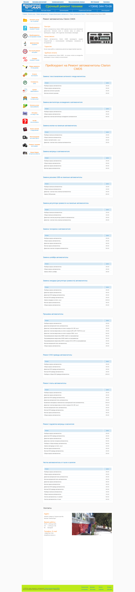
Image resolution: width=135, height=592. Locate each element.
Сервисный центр (58, 2)
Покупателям (84, 587)
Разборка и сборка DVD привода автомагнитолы (56, 374)
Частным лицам (46, 10)
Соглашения (84, 589)
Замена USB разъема (49, 194)
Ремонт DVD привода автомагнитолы (57, 355)
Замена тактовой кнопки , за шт (52, 140)
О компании (29, 10)
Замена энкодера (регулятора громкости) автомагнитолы (65, 281)
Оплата (101, 587)
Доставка (109, 589)
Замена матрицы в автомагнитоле (56, 151)
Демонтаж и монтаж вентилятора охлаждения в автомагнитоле (60, 116)
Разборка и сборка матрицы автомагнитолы (55, 443)
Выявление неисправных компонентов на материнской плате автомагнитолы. (64, 402)
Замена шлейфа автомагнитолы (55, 257)
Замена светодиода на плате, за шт (53, 446)
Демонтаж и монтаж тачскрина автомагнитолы (56, 248)
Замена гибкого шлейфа (50, 271)
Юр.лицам (92, 589)
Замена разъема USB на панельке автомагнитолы (62, 177)
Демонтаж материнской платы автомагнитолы (56, 326)
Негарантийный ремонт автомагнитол (59, 14)
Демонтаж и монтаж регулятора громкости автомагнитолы (59, 217)
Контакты (107, 2)
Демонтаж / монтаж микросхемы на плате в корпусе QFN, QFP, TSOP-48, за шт (64, 331)
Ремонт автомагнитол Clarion (77, 14)
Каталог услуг (31, 14)
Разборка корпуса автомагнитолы (52, 85)
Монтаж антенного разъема (51, 93)
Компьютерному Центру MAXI (52, 588)
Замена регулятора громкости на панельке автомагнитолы (66, 203)
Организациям (64, 10)
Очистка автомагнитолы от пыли (52, 499)
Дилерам (92, 587)
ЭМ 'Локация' (95, 2)
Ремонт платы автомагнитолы (54, 383)
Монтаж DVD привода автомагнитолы (54, 297)
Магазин (26, 2)
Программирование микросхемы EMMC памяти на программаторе (61, 336)
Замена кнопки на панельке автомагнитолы (60, 126)
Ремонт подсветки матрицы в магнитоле (58, 424)
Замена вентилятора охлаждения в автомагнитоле (63, 102)
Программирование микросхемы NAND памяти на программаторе (61, 338)
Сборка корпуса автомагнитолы (52, 88)
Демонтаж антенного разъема (52, 90)
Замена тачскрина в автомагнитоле (57, 229)
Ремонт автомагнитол (42, 14)
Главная (25, 14)
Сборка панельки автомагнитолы (52, 137)
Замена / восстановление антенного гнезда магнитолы (64, 76)
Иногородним (105, 10)
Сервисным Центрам (85, 10)
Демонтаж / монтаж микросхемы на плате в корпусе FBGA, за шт (61, 333)
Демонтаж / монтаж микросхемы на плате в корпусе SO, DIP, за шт (61, 328)
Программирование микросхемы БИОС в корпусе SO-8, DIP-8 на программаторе (65, 341)
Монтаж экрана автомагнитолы (52, 168)
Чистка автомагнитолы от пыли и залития (59, 462)
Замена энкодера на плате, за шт (52, 300)
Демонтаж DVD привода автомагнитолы (54, 295)
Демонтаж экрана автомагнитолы (52, 165)
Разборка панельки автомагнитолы (53, 135)
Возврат (109, 587)
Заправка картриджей (39, 2)
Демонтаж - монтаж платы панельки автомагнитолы (57, 142)
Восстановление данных (77, 2)
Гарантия (101, 589)
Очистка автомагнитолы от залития (53, 497)
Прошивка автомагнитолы (53, 314)
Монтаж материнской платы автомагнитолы (55, 343)
